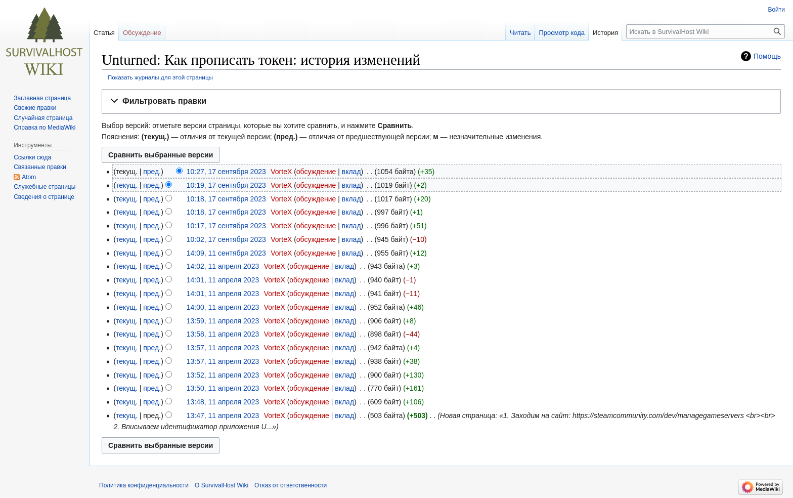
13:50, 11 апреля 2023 (223, 388)
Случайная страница (43, 117)
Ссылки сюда (32, 157)
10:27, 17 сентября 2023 (226, 172)
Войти (776, 9)
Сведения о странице (44, 196)
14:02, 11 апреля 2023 (223, 266)
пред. (152, 172)
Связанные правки (40, 167)
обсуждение (316, 172)
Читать (520, 32)
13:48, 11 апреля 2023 (223, 402)
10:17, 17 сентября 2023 (226, 226)
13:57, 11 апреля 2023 (223, 348)
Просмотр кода (562, 32)
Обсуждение (142, 32)
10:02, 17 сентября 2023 (226, 239)
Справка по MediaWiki (44, 127)
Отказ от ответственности (290, 485)
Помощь (767, 56)
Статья (104, 32)
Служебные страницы (44, 186)
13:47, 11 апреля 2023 (223, 415)
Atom (29, 177)
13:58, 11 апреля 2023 (223, 334)
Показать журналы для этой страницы (160, 77)
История (605, 32)
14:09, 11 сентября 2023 (226, 253)
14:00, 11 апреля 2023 (223, 307)
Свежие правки (35, 107)
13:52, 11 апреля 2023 (223, 375)
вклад (351, 172)
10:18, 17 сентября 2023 (226, 199)
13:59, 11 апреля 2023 (223, 321)
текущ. (127, 185)
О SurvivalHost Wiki (221, 485)
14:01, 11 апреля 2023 (223, 280)
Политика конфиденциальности (144, 485)
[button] (441, 101)
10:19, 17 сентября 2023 (226, 185)
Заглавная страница (42, 98)
